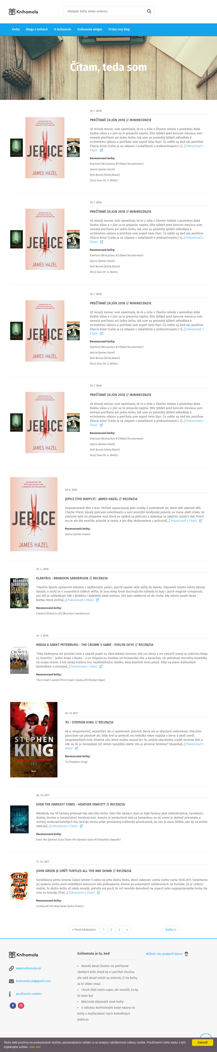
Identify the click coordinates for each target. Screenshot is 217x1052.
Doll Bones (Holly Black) (105, 174)
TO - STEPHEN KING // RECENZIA (89, 722)
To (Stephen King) (76, 761)
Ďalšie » (171, 929)
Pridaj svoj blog (119, 29)
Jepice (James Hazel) (102, 169)
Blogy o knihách (37, 29)
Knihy (16, 29)
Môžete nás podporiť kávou (167, 954)
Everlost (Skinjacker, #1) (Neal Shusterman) (116, 163)
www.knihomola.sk (28, 968)
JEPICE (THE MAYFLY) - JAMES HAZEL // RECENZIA (101, 499)
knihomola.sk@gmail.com (33, 981)
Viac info (34, 1047)
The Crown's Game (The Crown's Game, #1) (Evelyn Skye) (70, 680)
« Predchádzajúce (84, 929)
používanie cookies (29, 994)
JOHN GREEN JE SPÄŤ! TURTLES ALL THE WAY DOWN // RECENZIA (83, 871)
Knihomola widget (90, 29)
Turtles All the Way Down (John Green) (59, 906)
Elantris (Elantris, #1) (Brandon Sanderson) (63, 613)
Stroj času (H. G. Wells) (104, 180)
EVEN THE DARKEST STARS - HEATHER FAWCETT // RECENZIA (80, 804)
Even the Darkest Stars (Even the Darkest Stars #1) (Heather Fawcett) (78, 839)
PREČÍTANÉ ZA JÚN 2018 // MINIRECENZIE (120, 120)
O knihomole (62, 29)
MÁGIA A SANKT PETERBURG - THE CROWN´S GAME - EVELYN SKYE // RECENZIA (94, 645)
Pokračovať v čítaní (186, 521)
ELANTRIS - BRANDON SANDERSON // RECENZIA (72, 578)
